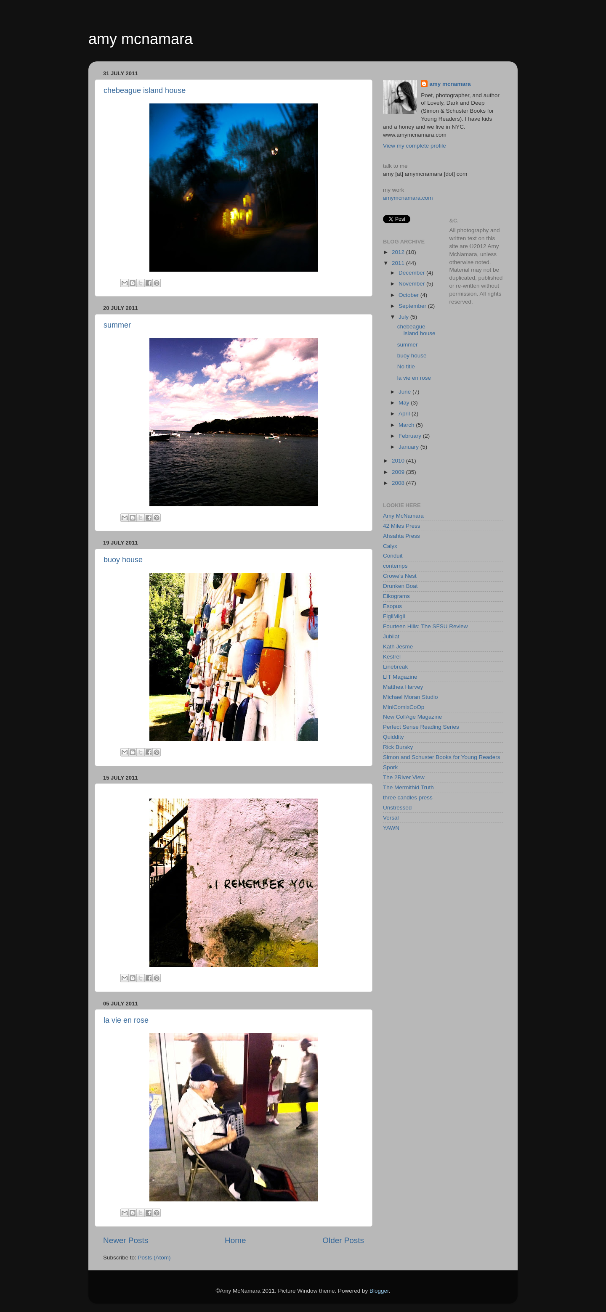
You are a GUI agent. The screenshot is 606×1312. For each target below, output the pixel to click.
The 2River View (404, 777)
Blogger (379, 1291)
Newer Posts (125, 1240)
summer (117, 325)
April (405, 413)
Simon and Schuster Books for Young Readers (441, 757)
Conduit (393, 556)
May (405, 402)
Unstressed (397, 807)
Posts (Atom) (154, 1257)
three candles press (408, 797)
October (409, 295)
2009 (399, 472)
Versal (391, 818)
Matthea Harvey (403, 687)
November (412, 283)
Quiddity (393, 737)
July (404, 317)
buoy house (123, 559)
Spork (390, 767)
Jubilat (391, 636)
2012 (399, 252)
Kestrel (392, 656)
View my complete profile (414, 146)
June (405, 392)
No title (406, 366)
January (409, 447)
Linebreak (395, 667)
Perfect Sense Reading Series (421, 727)
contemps (395, 566)
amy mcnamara (140, 39)
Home (235, 1240)
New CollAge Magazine (412, 717)
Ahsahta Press (401, 536)
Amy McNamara (403, 516)
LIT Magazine (400, 677)
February (411, 436)
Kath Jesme (398, 646)
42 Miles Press (401, 526)
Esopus (392, 606)
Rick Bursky (398, 747)
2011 (399, 263)
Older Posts (343, 1240)
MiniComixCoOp (403, 707)
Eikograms (396, 596)
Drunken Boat (400, 586)
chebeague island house (145, 90)
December (412, 273)
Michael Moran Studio (410, 697)
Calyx (390, 546)
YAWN (391, 828)
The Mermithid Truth (408, 787)
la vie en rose (126, 1020)
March (407, 425)
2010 (399, 461)
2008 (399, 483)
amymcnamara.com (408, 198)
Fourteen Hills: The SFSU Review (425, 626)
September (413, 306)
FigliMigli (394, 616)
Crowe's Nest (400, 576)
